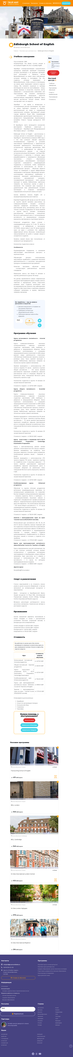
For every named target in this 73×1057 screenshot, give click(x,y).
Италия (40, 1022)
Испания (40, 1020)
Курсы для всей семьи (44, 975)
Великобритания (42, 1014)
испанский (4, 1040)
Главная (16, 50)
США (56, 1018)
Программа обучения (53, 89)
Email (18, 320)
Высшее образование (8, 999)
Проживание (53, 97)
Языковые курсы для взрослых (28, 50)
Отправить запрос (53, 72)
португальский (41, 1036)
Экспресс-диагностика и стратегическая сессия (15, 991)
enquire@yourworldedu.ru (12, 964)
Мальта (57, 1009)
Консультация (66, 3)
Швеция (57, 1025)
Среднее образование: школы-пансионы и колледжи (52, 969)
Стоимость (52, 99)
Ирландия (40, 1018)
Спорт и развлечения (53, 93)
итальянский (4, 1042)
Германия (40, 1016)
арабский (3, 1036)
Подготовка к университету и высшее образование (52, 971)
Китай (57, 1007)
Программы (34, 3)
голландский (4, 1038)
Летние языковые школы (9, 995)
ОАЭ (56, 1014)
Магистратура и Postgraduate (46, 973)
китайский (4, 1045)
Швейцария (58, 1022)
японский (39, 1042)
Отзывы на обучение (45, 3)
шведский (39, 1040)
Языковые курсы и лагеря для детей (47, 964)
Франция (57, 1020)
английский (4, 1034)
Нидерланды (58, 1012)
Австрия (40, 1009)
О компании (26, 3)
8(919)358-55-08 (57, 3)
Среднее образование (8, 997)
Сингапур (57, 1016)
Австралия (41, 1007)
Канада (40, 1025)
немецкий (39, 1034)
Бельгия (40, 1012)
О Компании (4, 986)
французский (40, 1038)
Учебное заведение (52, 84)
